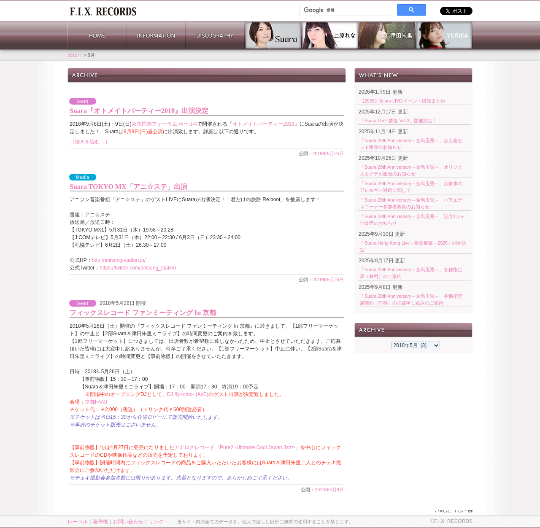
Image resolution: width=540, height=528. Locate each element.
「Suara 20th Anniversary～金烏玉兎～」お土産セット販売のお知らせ (411, 144)
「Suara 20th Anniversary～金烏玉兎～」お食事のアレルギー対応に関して (411, 187)
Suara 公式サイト (273, 35)
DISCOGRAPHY (215, 35)
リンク (156, 522)
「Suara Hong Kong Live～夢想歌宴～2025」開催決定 (413, 246)
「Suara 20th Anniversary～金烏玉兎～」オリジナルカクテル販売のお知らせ (411, 170)
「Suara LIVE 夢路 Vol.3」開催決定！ (398, 120)
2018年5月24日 (328, 279)
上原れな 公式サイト (330, 35)
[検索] (344, 10)
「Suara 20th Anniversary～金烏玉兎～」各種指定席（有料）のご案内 (411, 273)
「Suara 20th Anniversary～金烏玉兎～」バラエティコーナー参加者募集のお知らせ (411, 203)
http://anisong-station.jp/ (119, 260)
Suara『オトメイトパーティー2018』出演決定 (139, 110)
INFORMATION (156, 35)
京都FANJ (96, 402)
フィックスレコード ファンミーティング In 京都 (143, 312)
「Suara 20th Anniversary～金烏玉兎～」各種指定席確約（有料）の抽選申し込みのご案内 (411, 299)
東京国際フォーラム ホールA (164, 124)
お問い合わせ (128, 522)
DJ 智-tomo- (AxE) (187, 394)
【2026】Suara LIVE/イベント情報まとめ (402, 100)
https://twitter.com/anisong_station (138, 268)
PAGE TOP (453, 511)
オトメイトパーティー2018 (263, 124)
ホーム (103, 10)
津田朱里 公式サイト (387, 35)
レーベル (78, 522)
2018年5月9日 (329, 489)
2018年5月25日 (328, 153)
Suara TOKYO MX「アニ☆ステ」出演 (128, 186)
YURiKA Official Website (444, 35)
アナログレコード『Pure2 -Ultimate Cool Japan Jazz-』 (237, 447)
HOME (97, 35)
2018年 (75, 55)
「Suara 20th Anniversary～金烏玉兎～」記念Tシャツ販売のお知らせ (412, 220)
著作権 (100, 522)
